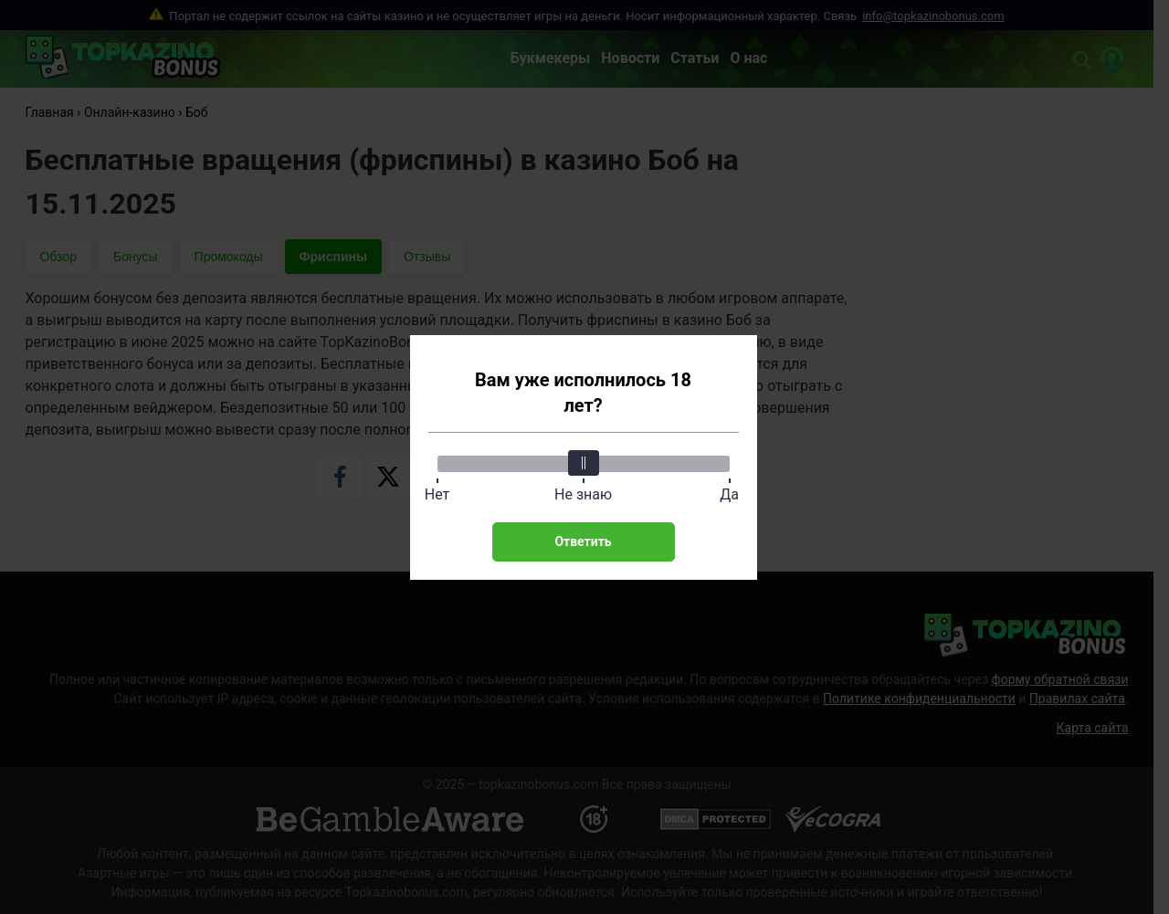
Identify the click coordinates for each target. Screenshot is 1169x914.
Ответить (582, 541)
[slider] (583, 463)
